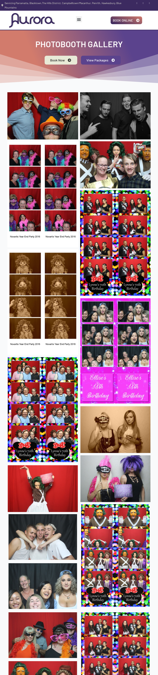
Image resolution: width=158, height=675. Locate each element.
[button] (79, 19)
